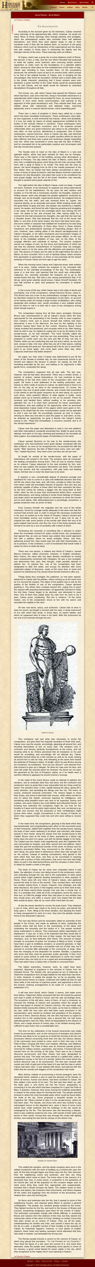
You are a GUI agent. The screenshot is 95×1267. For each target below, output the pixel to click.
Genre (62, 7)
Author (70, 7)
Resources (72, 2)
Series (84, 7)
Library (62, 2)
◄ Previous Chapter (22, 20)
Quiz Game (84, 2)
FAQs (37, 1261)
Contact (65, 1261)
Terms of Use (47, 1261)
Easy (78, 7)
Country (53, 7)
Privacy (57, 1261)
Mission (30, 1261)
